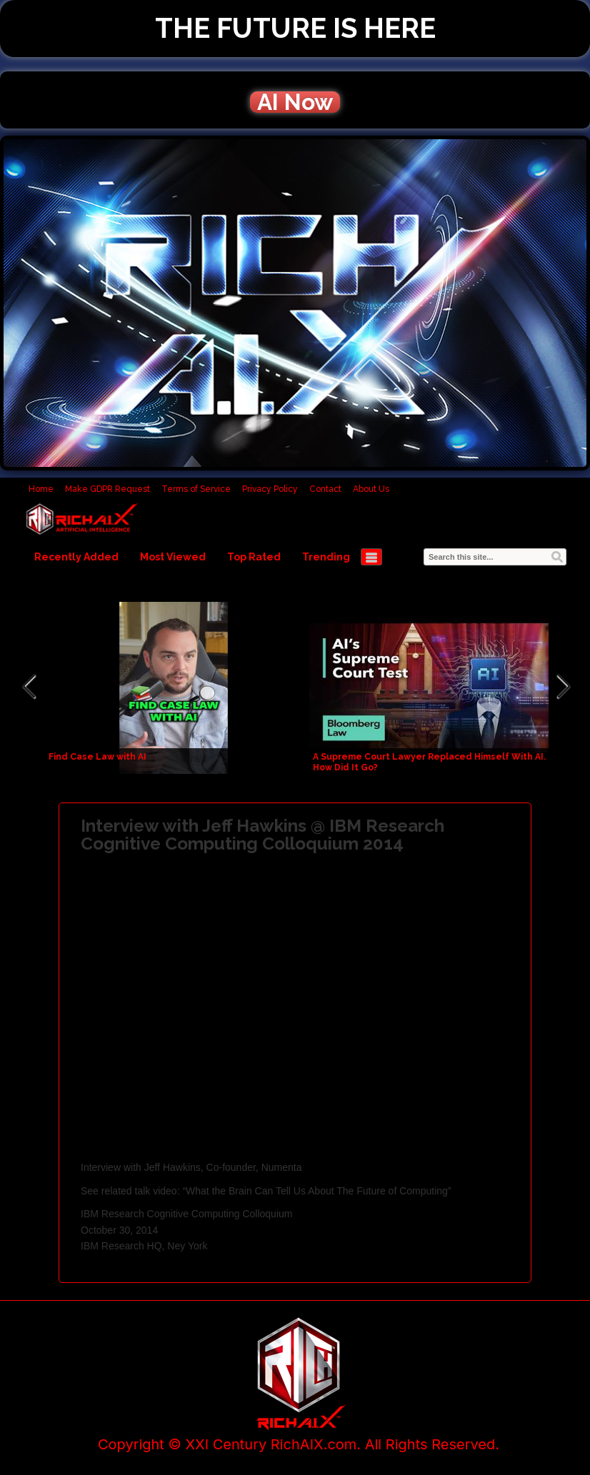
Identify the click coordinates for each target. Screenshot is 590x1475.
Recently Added (76, 557)
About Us (371, 489)
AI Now (295, 102)
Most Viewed (173, 557)
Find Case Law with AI (97, 757)
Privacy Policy (270, 489)
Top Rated (254, 557)
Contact (325, 489)
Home (41, 489)
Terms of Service (196, 489)
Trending (326, 557)
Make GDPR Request (107, 489)
